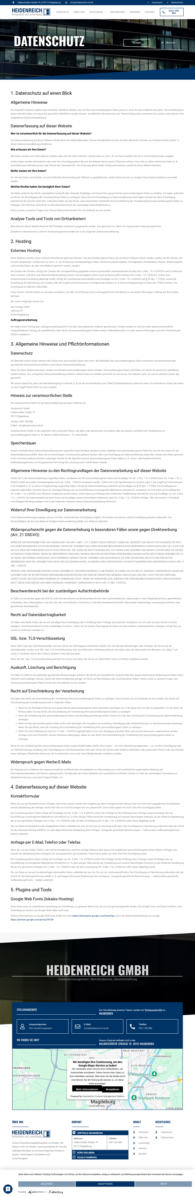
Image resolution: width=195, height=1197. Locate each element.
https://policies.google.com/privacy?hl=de (32, 919)
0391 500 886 (115, 1142)
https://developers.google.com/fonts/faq (93, 915)
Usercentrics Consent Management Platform (103, 1096)
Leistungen (97, 12)
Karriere (134, 12)
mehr (166, 1186)
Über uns (79, 12)
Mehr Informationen (87, 1089)
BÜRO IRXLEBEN (85, 1152)
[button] (100, 1132)
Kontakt (150, 12)
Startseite (62, 12)
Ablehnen (44, 1186)
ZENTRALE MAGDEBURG (90, 1133)
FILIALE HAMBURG (87, 1157)
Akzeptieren (112, 1089)
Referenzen (117, 12)
